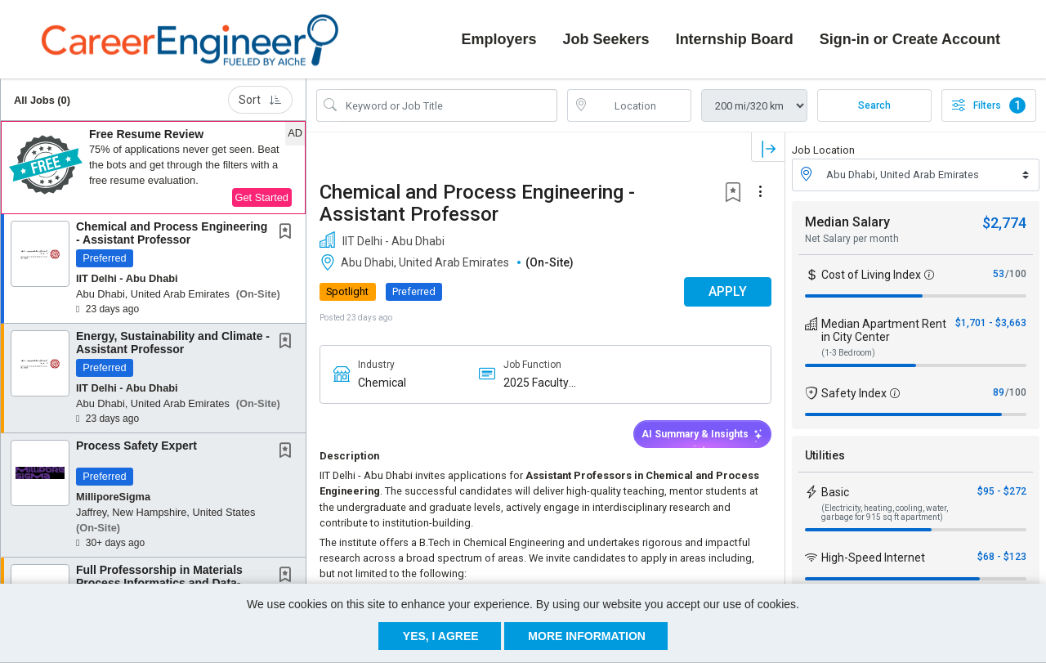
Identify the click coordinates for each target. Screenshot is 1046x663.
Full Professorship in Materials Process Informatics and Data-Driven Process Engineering (159, 581)
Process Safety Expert (136, 444)
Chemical (382, 380)
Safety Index (854, 391)
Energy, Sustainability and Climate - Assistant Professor (173, 341)
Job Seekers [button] (606, 38)
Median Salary (847, 220)
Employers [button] (499, 38)
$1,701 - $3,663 (990, 321)
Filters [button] (989, 104)
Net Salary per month (852, 237)
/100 (1015, 272)
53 (998, 272)
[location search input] (641, 104)
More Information (587, 636)
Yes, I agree (441, 636)
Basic (835, 490)
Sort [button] (260, 98)
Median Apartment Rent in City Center (883, 329)
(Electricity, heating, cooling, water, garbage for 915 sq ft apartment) (884, 511)
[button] (153, 166)
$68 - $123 (1001, 555)
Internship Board (734, 38)
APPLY (728, 290)
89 (998, 390)
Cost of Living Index (871, 273)
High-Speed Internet (873, 555)
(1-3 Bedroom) (848, 351)
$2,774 (1004, 221)
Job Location (823, 149)
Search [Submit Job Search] (874, 104)
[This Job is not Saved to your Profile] (288, 232)
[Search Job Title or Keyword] (448, 104)
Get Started (261, 196)
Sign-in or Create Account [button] (910, 38)
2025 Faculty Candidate (536, 381)
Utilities (825, 453)
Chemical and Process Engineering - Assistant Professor (171, 231)
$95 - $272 (1001, 489)
